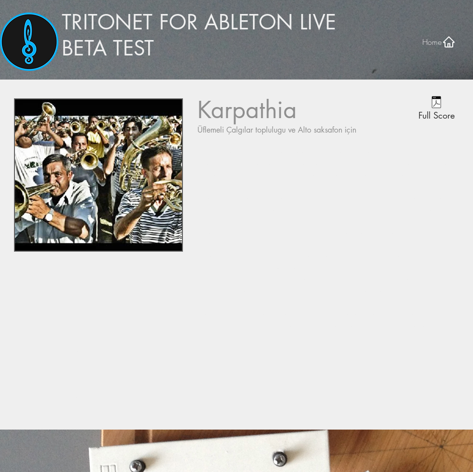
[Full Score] (436, 109)
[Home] (439, 41)
